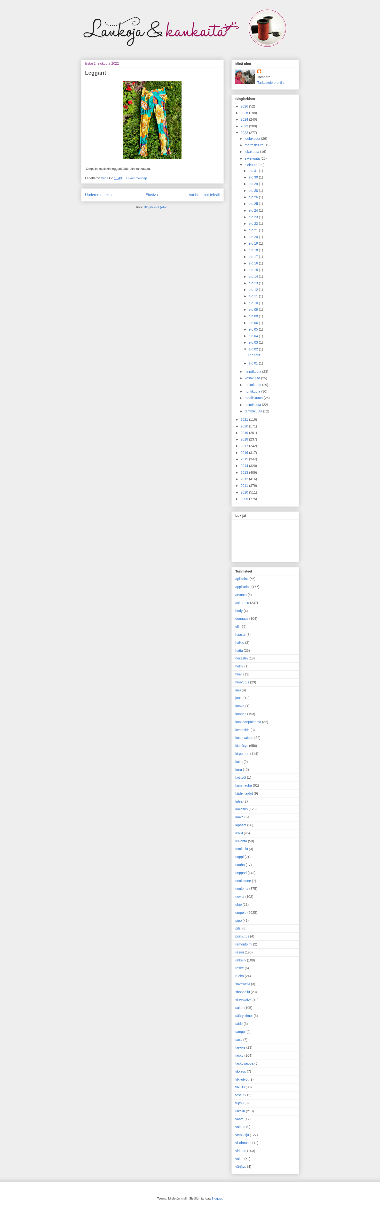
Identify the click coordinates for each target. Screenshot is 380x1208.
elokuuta (251, 165)
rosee (239, 968)
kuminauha (243, 785)
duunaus (241, 618)
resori (239, 952)
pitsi (238, 928)
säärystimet (244, 1016)
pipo (238, 920)
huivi (238, 674)
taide (239, 1024)
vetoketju (242, 1135)
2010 (245, 492)
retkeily (240, 960)
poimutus (242, 936)
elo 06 (254, 323)
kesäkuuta (253, 378)
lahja (239, 801)
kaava (239, 706)
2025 (245, 113)
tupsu (239, 1103)
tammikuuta (254, 411)
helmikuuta (253, 405)
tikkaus (240, 1071)
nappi (239, 857)
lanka (239, 817)
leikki (239, 833)
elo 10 (254, 303)
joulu (239, 698)
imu (238, 690)
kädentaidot (244, 793)
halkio (239, 642)
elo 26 (254, 197)
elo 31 (254, 171)
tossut (239, 1095)
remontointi (243, 944)
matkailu (241, 849)
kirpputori (242, 754)
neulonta (241, 889)
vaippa (240, 1127)
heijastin (241, 658)
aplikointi (241, 579)
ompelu (240, 912)
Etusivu (151, 195)
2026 (245, 106)
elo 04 (254, 336)
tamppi (240, 1032)
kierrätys (241, 746)
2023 (245, 126)
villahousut (243, 1143)
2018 (245, 439)
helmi (239, 666)
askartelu (242, 603)
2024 (245, 119)
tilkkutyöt (241, 1079)
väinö (239, 1159)
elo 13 (254, 283)
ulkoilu (240, 1111)
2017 (245, 446)
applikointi (242, 587)
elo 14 (254, 277)
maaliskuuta (254, 398)
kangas (240, 714)
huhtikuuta (253, 391)
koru (238, 770)
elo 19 (254, 243)
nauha (240, 865)
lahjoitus (241, 809)
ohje (238, 904)
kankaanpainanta (248, 722)
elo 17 (254, 257)
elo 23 (254, 217)
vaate (239, 1119)
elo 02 (254, 349)
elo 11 (254, 296)
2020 (245, 426)
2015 (245, 459)
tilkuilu (240, 1087)
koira (239, 762)
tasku (239, 1055)
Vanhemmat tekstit (204, 195)
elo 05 (254, 329)
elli (237, 626)
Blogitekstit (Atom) (156, 207)
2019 (245, 433)
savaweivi (242, 984)
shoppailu (242, 992)
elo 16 (254, 263)
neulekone (243, 881)
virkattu (240, 1151)
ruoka (239, 976)
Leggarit (95, 73)
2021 (245, 419)
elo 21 (254, 230)
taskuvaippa (244, 1063)
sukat (239, 1008)
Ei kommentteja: (137, 178)
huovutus (242, 682)
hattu (239, 650)
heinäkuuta (253, 371)
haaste (240, 634)
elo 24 (254, 210)
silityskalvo (243, 1000)
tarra (238, 1040)
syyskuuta (253, 158)
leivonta (241, 841)
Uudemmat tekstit (99, 195)
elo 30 (254, 177)
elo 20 (254, 237)
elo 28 (254, 191)
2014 (245, 466)
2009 (245, 499)
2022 (245, 133)
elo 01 (254, 363)
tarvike (240, 1047)
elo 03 (254, 342)
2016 (245, 453)
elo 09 (254, 309)
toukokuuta (253, 385)
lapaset (240, 825)
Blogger (217, 1198)
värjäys (240, 1167)
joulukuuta (253, 138)
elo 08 (254, 316)
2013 (245, 472)
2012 (245, 479)
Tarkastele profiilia (271, 83)
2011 (245, 486)
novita (239, 896)
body (239, 611)
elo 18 (254, 250)
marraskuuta (254, 145)
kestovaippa (244, 738)
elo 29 (254, 184)
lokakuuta (252, 152)
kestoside (242, 730)
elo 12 (254, 290)
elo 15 (254, 270)
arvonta (241, 595)
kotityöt (240, 777)
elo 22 (254, 223)
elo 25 (254, 204)
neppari (241, 873)
